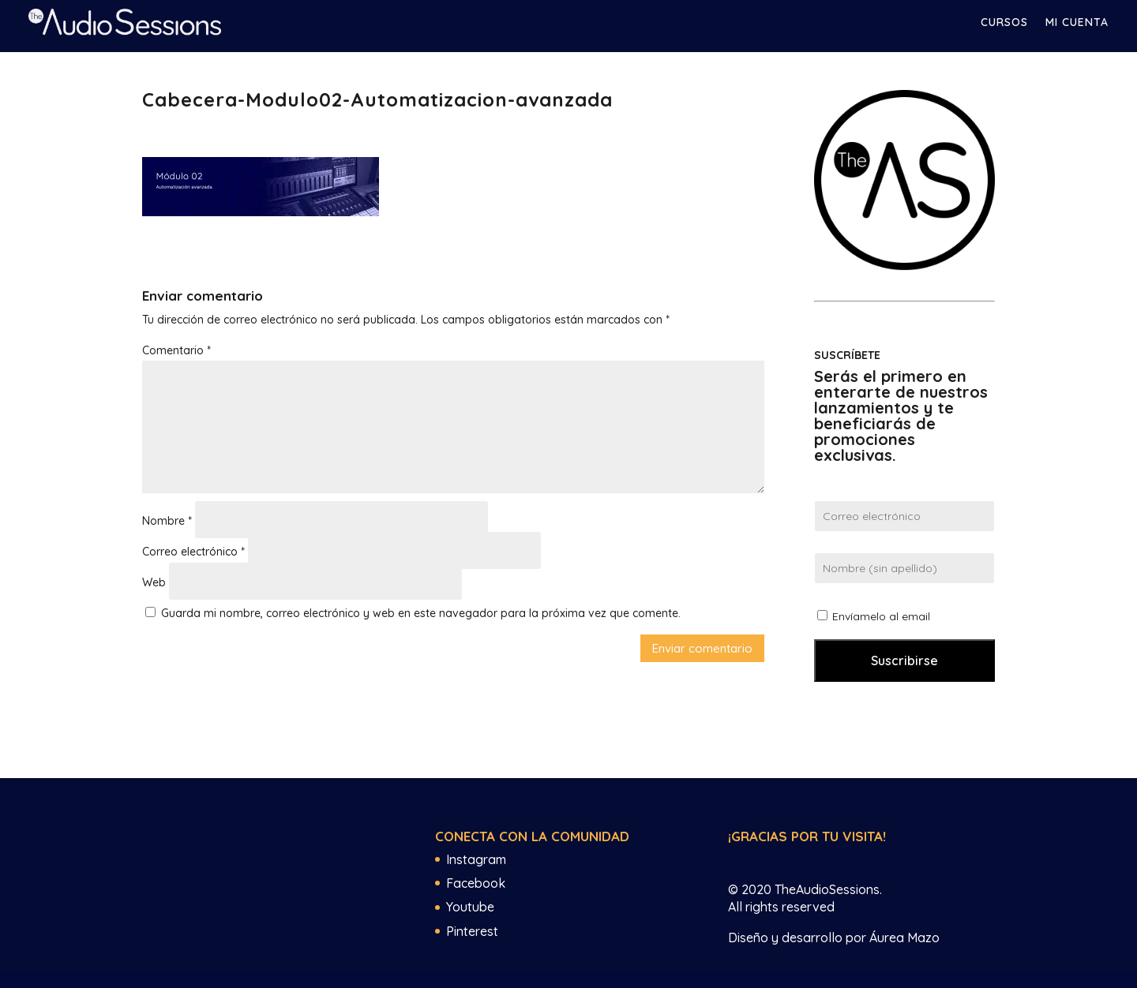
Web (154, 582)
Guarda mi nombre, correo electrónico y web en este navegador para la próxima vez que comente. (421, 613)
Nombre (167, 521)
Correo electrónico (193, 552)
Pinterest (472, 931)
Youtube (470, 907)
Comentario (176, 350)
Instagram (476, 859)
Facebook (475, 883)
